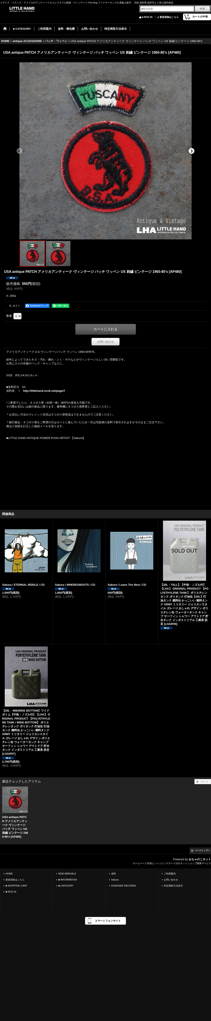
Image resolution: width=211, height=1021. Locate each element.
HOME (9, 873)
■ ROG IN (147, 17)
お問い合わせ (105, 341)
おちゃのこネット (200, 859)
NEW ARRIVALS (67, 873)
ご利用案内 (170, 873)
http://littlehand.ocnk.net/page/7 (44, 390)
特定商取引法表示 (173, 885)
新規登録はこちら (169, 17)
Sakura (115, 879)
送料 (113, 873)
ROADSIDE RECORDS (123, 885)
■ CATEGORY (66, 885)
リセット (204, 781)
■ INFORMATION (67, 879)
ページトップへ (202, 850)
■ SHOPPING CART (16, 885)
